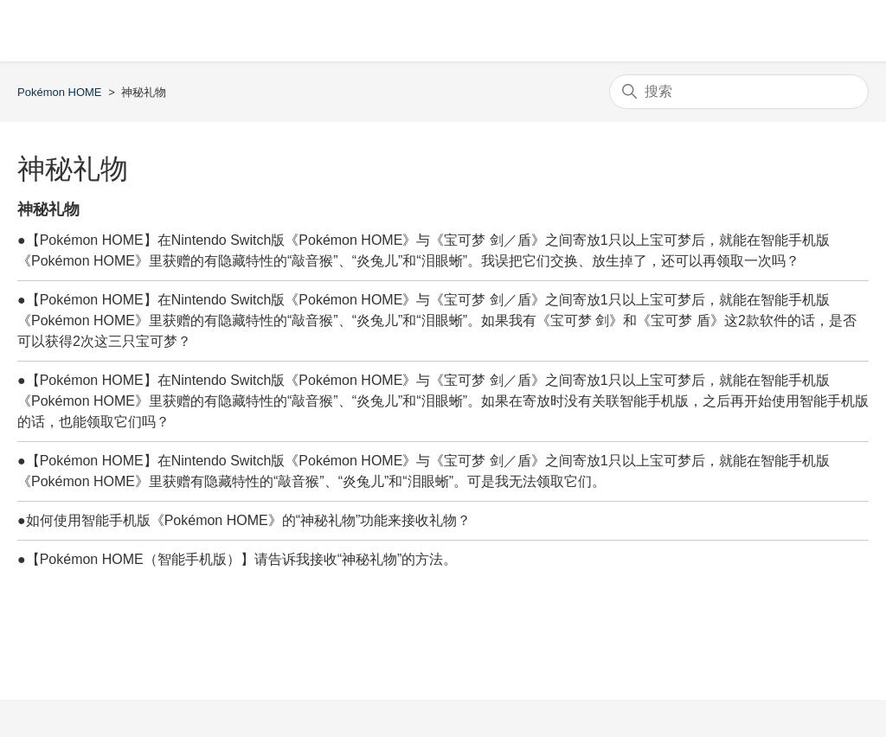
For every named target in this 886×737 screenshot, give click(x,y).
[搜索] (739, 91)
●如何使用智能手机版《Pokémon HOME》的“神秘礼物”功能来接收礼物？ (244, 520)
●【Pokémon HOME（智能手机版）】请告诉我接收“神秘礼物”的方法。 (237, 559)
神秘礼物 (48, 209)
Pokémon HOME (59, 92)
